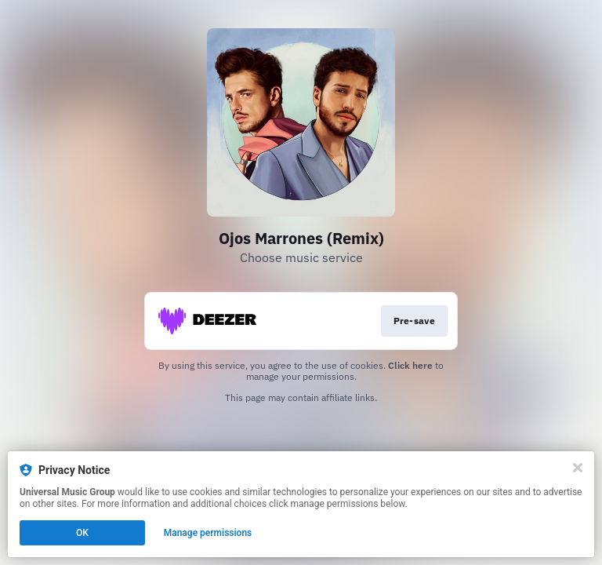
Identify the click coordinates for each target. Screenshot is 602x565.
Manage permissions (208, 532)
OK (82, 532)
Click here (410, 365)
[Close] (577, 467)
